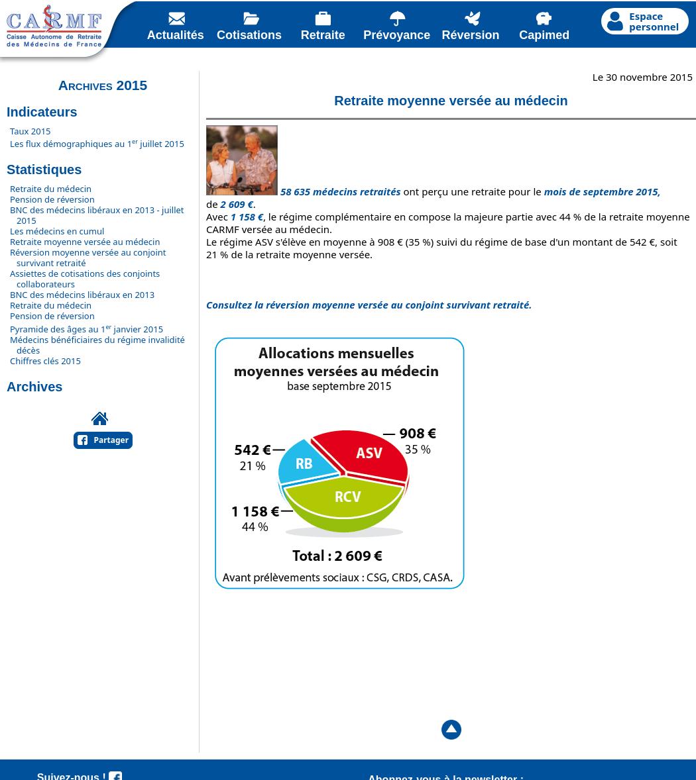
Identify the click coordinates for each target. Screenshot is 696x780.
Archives (35, 386)
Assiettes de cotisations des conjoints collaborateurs (85, 279)
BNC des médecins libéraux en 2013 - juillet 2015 (97, 215)
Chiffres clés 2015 (45, 361)
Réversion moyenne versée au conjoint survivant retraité (88, 257)
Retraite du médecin (50, 189)
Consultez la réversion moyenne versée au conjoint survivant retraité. (369, 304)
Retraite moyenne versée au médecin (85, 242)
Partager (111, 440)
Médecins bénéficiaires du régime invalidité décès (97, 345)
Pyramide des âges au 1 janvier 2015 (86, 329)
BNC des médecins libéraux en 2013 (82, 295)
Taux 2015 (30, 131)
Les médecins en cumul (57, 231)
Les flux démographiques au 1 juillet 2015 (97, 144)
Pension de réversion (52, 199)
